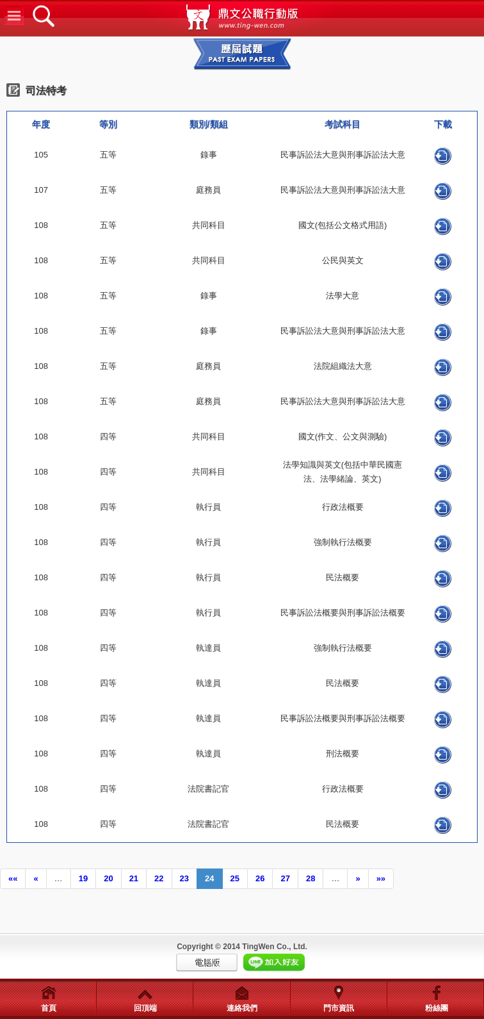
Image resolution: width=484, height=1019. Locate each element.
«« (12, 878)
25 (234, 878)
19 (83, 878)
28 (310, 878)
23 (184, 878)
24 (209, 878)
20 (108, 878)
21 (133, 878)
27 (284, 878)
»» (380, 878)
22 (158, 878)
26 (259, 878)
